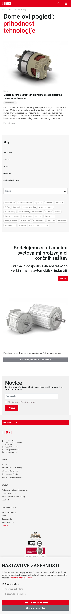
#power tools (10, 103)
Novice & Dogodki (8, 522)
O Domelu (7, 173)
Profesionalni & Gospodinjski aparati (15, 490)
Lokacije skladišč (11, 452)
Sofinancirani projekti (11, 180)
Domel (5, 10)
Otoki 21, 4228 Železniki (13, 442)
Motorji (4, 464)
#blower (51, 221)
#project (38, 203)
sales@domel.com (12, 450)
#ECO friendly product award (30, 212)
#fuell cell (62, 221)
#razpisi (16, 207)
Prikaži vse (7, 153)
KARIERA (5, 525)
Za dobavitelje (7, 519)
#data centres (38, 221)
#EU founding (10, 212)
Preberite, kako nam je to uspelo (35, 360)
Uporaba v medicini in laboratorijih (14, 497)
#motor (38, 216)
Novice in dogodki (15, 10)
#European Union (25, 203)
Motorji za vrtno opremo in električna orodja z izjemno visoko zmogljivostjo (32, 96)
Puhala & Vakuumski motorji (12, 468)
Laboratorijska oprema (10, 471)
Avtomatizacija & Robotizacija (12, 477)
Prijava (11, 408)
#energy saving (29, 207)
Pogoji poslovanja (28, 402)
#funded (48, 203)
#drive (57, 212)
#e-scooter (27, 216)
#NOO (7, 207)
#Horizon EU (10, 203)
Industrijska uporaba (9, 493)
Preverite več (9, 123)
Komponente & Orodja (10, 474)
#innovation (49, 216)
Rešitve (6, 91)
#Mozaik (59, 203)
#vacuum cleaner (46, 207)
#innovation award (12, 216)
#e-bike (48, 212)
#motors (22, 225)
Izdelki (6, 166)
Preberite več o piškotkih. (21, 593)
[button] (65, 191)
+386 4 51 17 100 (11, 447)
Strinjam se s (22, 402)
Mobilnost (5, 500)
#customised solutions (38, 225)
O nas (63, 278)
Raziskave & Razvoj (9, 512)
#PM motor (25, 221)
